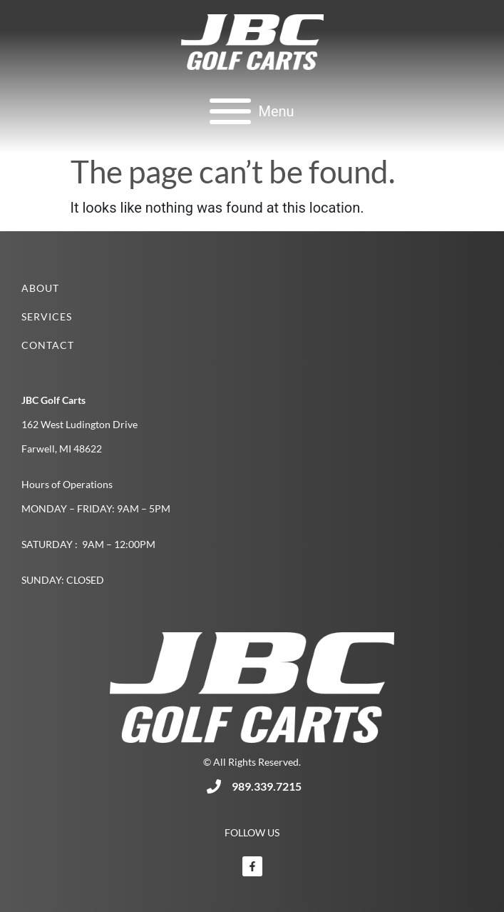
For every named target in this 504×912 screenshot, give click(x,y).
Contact (47, 345)
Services (46, 316)
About (40, 288)
